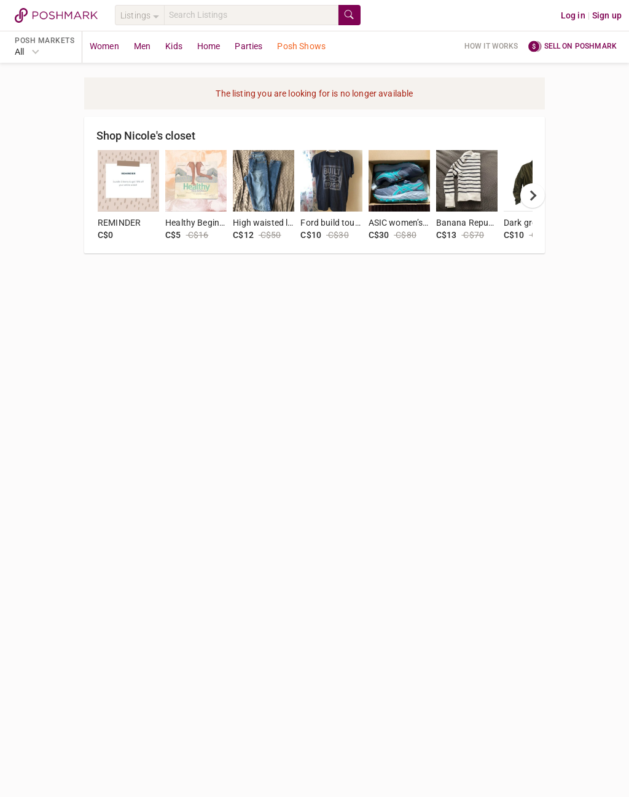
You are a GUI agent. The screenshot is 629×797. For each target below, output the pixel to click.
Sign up (607, 15)
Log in (573, 15)
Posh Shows (301, 46)
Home (209, 46)
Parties (248, 46)
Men (142, 46)
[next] (532, 195)
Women (104, 46)
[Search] (251, 15)
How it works (491, 46)
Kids (173, 46)
